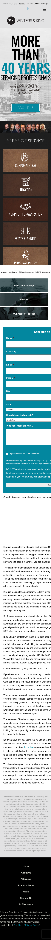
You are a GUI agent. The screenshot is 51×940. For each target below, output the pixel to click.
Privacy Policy (32, 925)
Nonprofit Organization (25, 214)
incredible (28, 747)
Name (10, 338)
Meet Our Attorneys (24, 285)
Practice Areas (26, 885)
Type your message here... (19, 426)
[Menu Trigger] (44, 10)
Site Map (18, 925)
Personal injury (25, 262)
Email (10, 365)
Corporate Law (25, 165)
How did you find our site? (19, 415)
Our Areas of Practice (24, 314)
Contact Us (26, 898)
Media (26, 891)
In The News (26, 904)
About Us (25, 108)
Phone (10, 378)
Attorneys (26, 879)
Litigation (25, 189)
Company (11, 351)
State (8, 404)
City (8, 391)
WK (25, 20)
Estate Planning (25, 238)
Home (26, 866)
